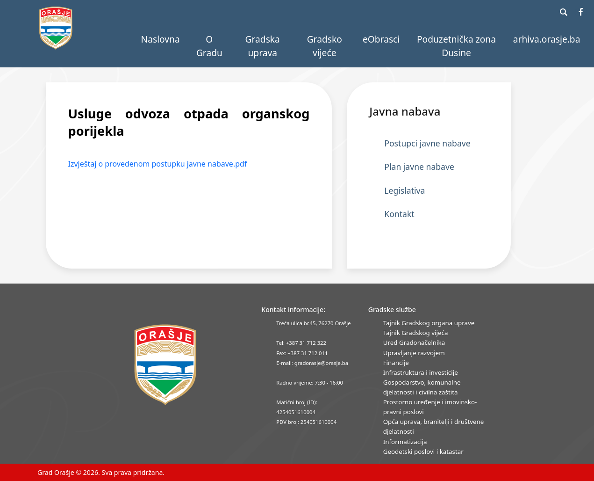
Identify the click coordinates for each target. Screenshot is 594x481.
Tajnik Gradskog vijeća (415, 332)
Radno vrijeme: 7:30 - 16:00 (309, 382)
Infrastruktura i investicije (420, 372)
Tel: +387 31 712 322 (301, 342)
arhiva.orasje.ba (546, 39)
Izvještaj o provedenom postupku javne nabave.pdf (157, 164)
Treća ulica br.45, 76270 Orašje (313, 323)
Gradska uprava (262, 46)
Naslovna (160, 39)
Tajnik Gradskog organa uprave (429, 323)
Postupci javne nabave (427, 143)
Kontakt (399, 213)
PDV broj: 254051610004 (306, 421)
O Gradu (209, 46)
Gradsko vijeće (324, 46)
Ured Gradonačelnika (414, 342)
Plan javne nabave (419, 166)
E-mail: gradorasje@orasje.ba (312, 362)
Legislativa (404, 190)
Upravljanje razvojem (414, 353)
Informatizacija (405, 441)
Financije (396, 362)
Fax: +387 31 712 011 (302, 353)
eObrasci (381, 39)
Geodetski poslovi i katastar (423, 451)
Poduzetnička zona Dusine (456, 46)
